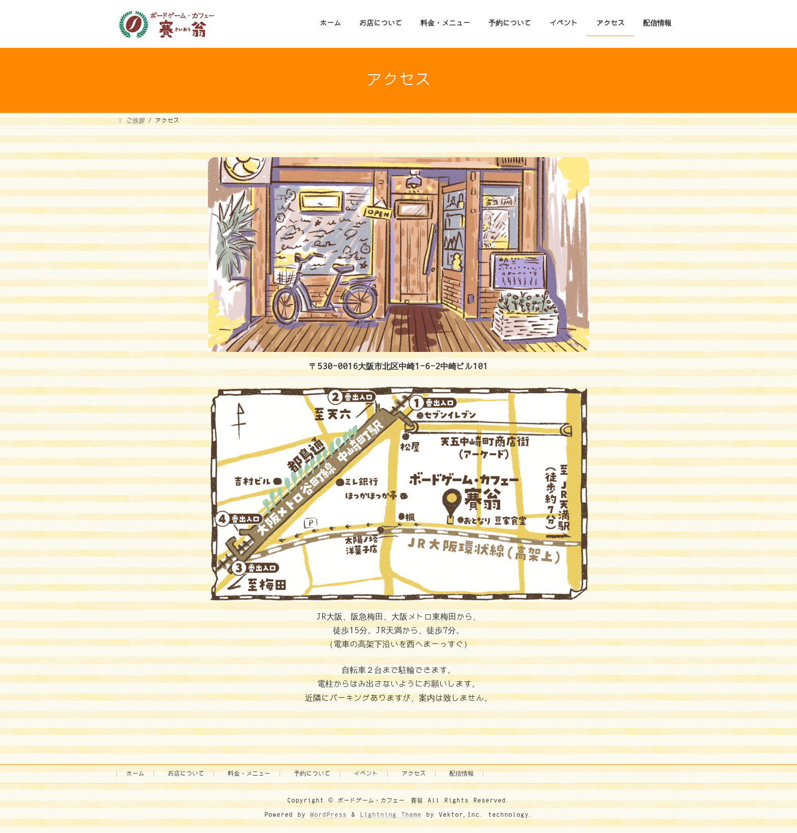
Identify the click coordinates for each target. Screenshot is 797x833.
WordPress (328, 815)
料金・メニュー (249, 773)
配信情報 (461, 773)
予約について (312, 773)
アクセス (414, 773)
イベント (366, 773)
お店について (186, 773)
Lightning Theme (390, 815)
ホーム (135, 773)
